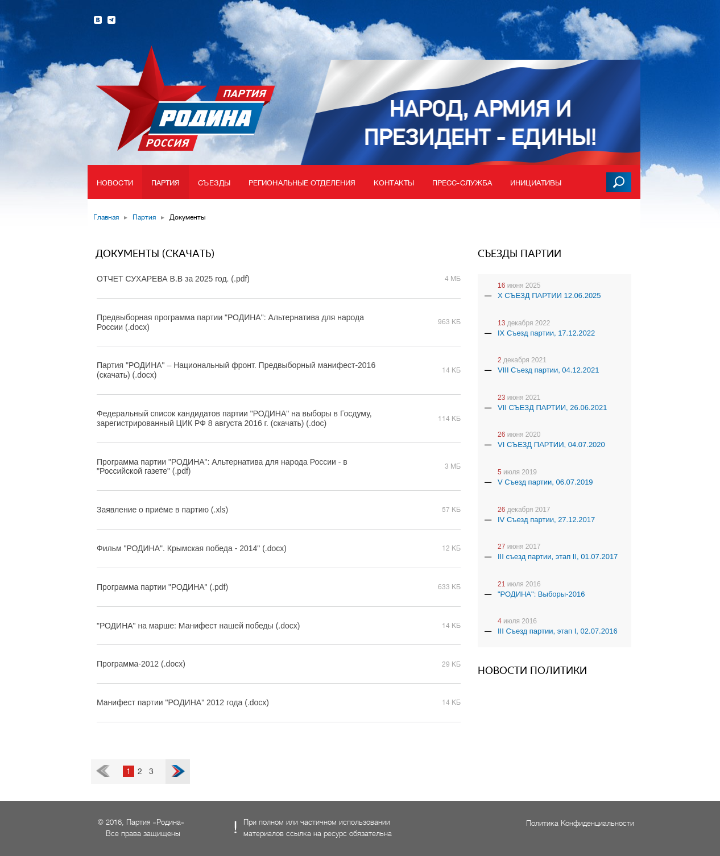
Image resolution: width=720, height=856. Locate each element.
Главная (106, 217)
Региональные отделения (302, 183)
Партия (165, 183)
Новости (115, 183)
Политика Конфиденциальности (580, 823)
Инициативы (535, 183)
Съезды (214, 183)
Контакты (394, 183)
